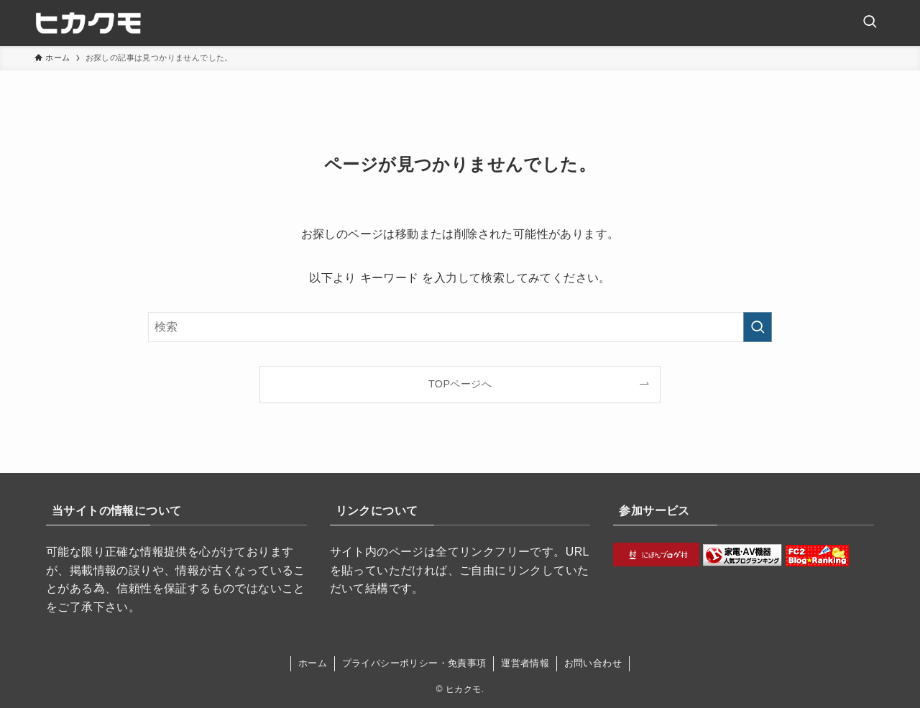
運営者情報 (525, 663)
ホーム (312, 663)
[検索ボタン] (870, 23)
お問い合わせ (593, 663)
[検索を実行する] (757, 327)
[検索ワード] (460, 327)
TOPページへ (460, 384)
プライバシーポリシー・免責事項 (414, 663)
